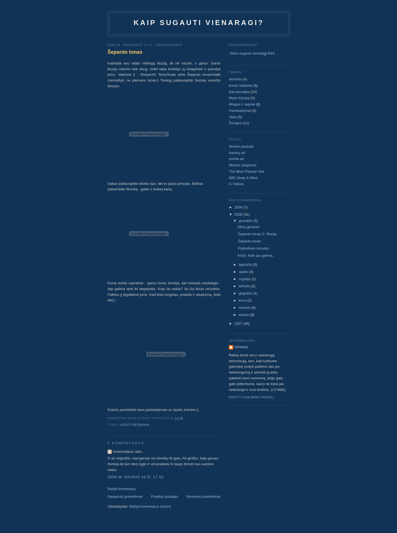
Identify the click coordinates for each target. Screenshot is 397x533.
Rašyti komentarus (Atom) (150, 506)
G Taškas (236, 184)
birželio (245, 286)
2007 (238, 323)
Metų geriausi (248, 227)
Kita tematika (239, 92)
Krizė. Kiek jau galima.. (256, 255)
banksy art (237, 153)
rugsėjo (245, 279)
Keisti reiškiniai (135, 424)
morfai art (236, 159)
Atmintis (235, 79)
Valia (233, 117)
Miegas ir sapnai (242, 104)
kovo (243, 300)
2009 (238, 207)
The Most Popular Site (246, 171)
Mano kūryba (239, 98)
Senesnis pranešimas (203, 496)
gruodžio (246, 221)
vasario (245, 307)
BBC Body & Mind (243, 178)
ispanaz (241, 347)
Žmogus (235, 123)
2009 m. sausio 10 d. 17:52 (136, 477)
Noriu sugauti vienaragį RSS (252, 53)
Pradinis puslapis (164, 496)
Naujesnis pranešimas (125, 496)
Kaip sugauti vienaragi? (198, 22)
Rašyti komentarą (121, 489)
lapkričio (246, 265)
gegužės (246, 293)
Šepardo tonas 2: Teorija (257, 234)
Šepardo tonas (125, 52)
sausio (244, 315)
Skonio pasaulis (241, 146)
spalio (244, 272)
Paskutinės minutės (253, 248)
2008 (238, 214)
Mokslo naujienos (242, 165)
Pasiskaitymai (240, 111)
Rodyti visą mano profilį (251, 397)
